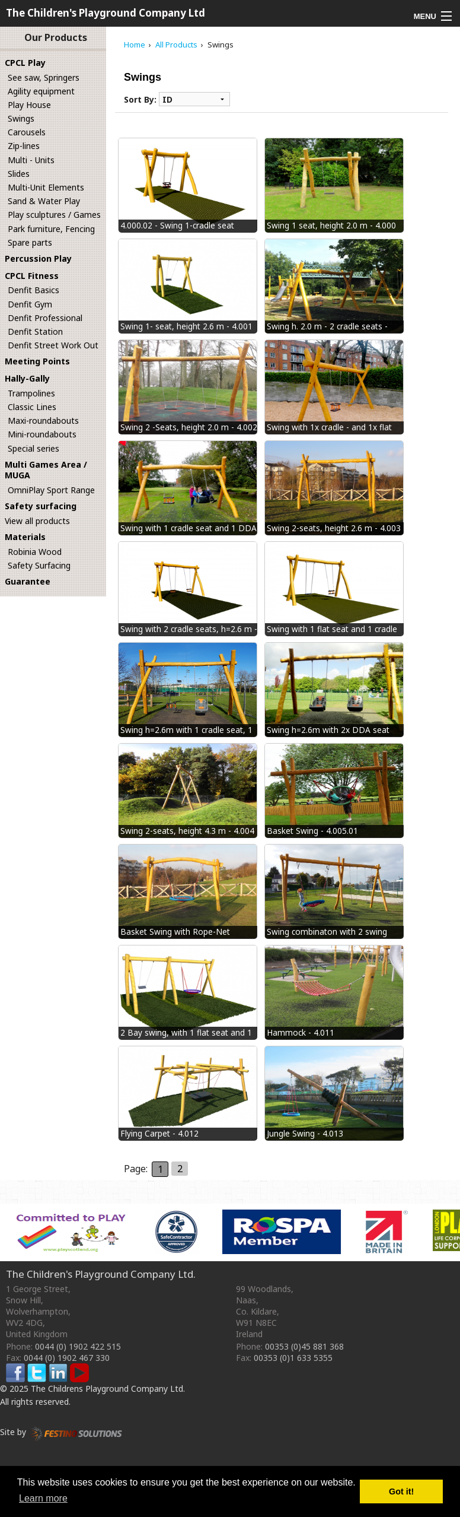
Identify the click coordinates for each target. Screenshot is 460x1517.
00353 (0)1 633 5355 (293, 1357)
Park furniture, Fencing (51, 228)
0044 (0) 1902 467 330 (67, 1357)
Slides (19, 173)
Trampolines (31, 393)
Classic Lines (32, 406)
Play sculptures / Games (54, 214)
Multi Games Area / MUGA (46, 470)
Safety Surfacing (39, 565)
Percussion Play (38, 258)
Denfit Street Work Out (53, 345)
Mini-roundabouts (42, 434)
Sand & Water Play (44, 201)
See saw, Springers (43, 77)
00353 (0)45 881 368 (304, 1346)
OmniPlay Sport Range (51, 490)
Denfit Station (35, 331)
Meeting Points (37, 361)
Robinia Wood (35, 551)
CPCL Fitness (32, 275)
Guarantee (27, 581)
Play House (29, 104)
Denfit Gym (30, 304)
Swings (21, 118)
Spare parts (30, 242)
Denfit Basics (33, 290)
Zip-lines (24, 145)
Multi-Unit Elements (46, 187)
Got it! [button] (401, 1491)
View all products (37, 520)
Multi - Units (31, 160)
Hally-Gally (27, 378)
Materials (25, 536)
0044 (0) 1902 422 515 (78, 1346)
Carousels (27, 132)
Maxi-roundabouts (43, 420)
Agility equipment (41, 91)
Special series (33, 448)
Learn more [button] (43, 1498)
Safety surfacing (40, 506)
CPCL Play (25, 62)
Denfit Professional (45, 317)
